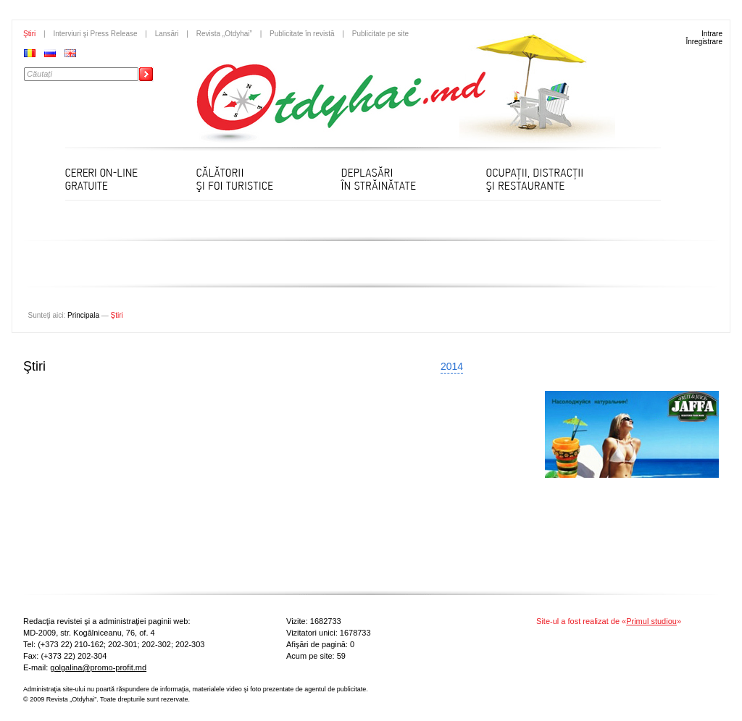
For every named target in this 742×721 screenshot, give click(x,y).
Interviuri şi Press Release (95, 34)
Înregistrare (703, 42)
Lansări (167, 34)
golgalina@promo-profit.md (98, 667)
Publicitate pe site (380, 34)
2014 (452, 366)
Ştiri (29, 34)
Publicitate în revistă (302, 34)
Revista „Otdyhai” (224, 34)
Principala (83, 315)
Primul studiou (651, 621)
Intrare (711, 34)
